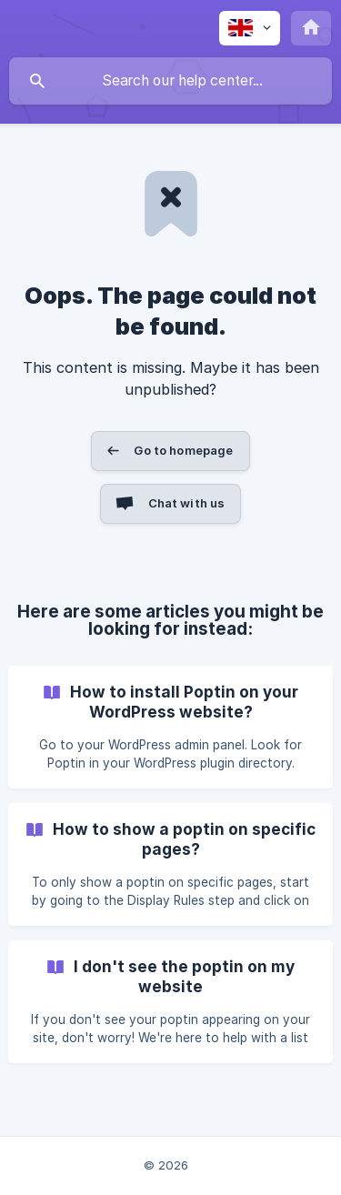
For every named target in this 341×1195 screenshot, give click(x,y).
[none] (249, 28)
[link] (170, 727)
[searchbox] (170, 81)
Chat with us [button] (187, 503)
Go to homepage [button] (183, 450)
